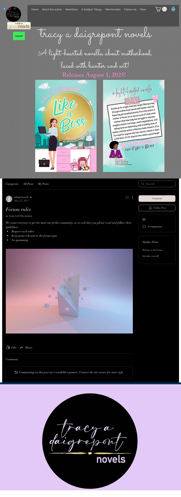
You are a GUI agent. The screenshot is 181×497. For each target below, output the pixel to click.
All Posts (28, 184)
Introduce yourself (150, 256)
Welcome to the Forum (152, 250)
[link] (161, 9)
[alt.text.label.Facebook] (4, 8)
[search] (157, 184)
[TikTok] (15, 8)
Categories (12, 184)
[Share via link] (25, 347)
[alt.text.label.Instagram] (9, 8)
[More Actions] (130, 197)
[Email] (173, 9)
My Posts (43, 184)
